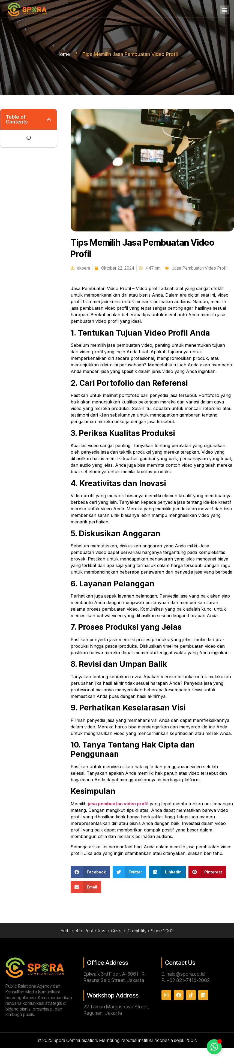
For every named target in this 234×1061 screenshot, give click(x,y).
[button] (224, 9)
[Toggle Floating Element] (214, 1046)
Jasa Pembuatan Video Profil (199, 268)
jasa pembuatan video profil (118, 803)
